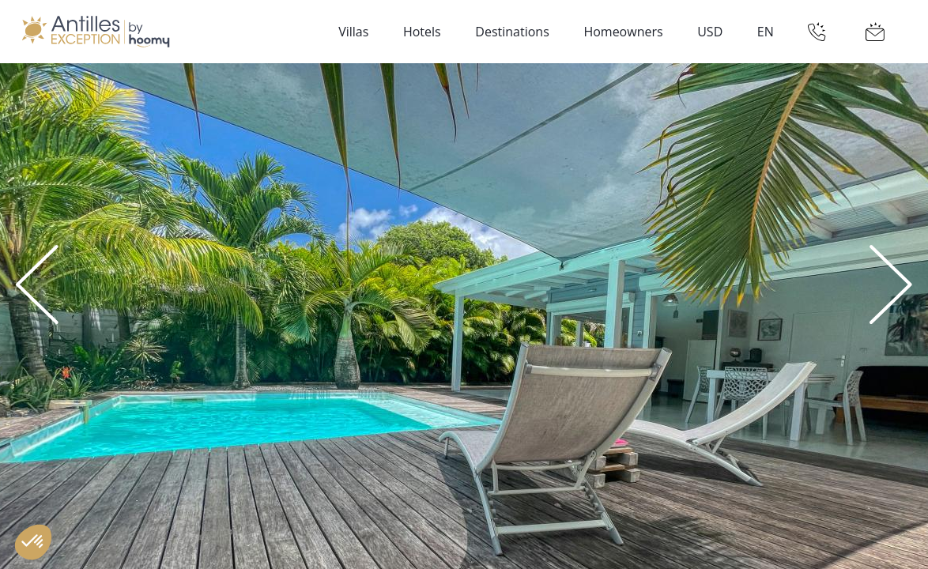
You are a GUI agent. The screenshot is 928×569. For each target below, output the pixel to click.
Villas (353, 31)
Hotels (422, 31)
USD (709, 31)
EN (765, 31)
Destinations (512, 31)
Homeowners (622, 31)
